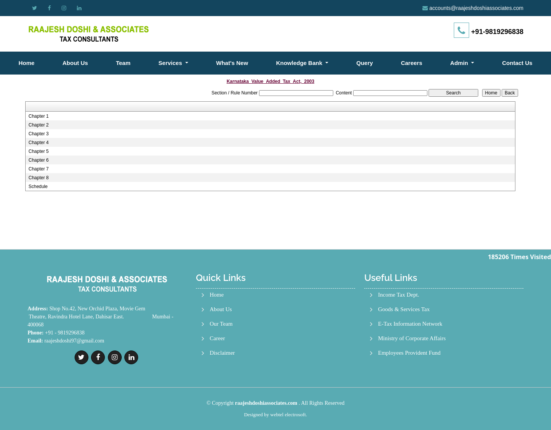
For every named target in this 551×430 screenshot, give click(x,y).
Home (27, 63)
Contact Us (517, 63)
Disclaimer (222, 353)
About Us (75, 63)
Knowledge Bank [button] (300, 63)
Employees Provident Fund (409, 353)
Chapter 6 (38, 160)
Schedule (37, 186)
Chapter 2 (38, 125)
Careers (411, 63)
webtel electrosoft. (288, 414)
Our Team (221, 324)
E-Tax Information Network (410, 324)
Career (217, 338)
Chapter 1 (38, 116)
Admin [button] (460, 63)
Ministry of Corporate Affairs (412, 338)
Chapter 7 (38, 169)
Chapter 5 (38, 151)
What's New (232, 63)
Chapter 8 (38, 177)
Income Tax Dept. (398, 295)
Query (364, 63)
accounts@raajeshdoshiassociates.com (476, 8)
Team (123, 63)
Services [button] (171, 63)
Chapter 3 (38, 133)
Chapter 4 (38, 142)
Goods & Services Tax (404, 309)
